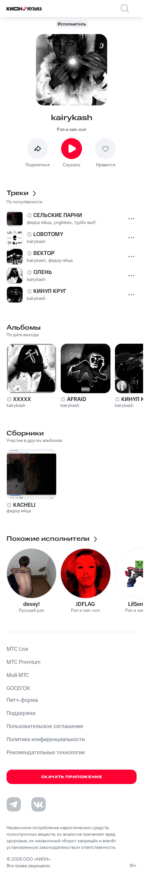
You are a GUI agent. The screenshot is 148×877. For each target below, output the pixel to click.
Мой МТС (18, 675)
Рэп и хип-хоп (71, 129)
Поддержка (21, 713)
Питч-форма (22, 700)
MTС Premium (24, 662)
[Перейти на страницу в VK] (38, 804)
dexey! (31, 604)
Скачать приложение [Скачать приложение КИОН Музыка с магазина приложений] (71, 777)
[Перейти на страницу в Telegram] (14, 804)
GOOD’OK (18, 688)
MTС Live (17, 649)
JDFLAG (85, 604)
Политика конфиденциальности (46, 739)
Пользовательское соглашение (45, 726)
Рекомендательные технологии (46, 753)
